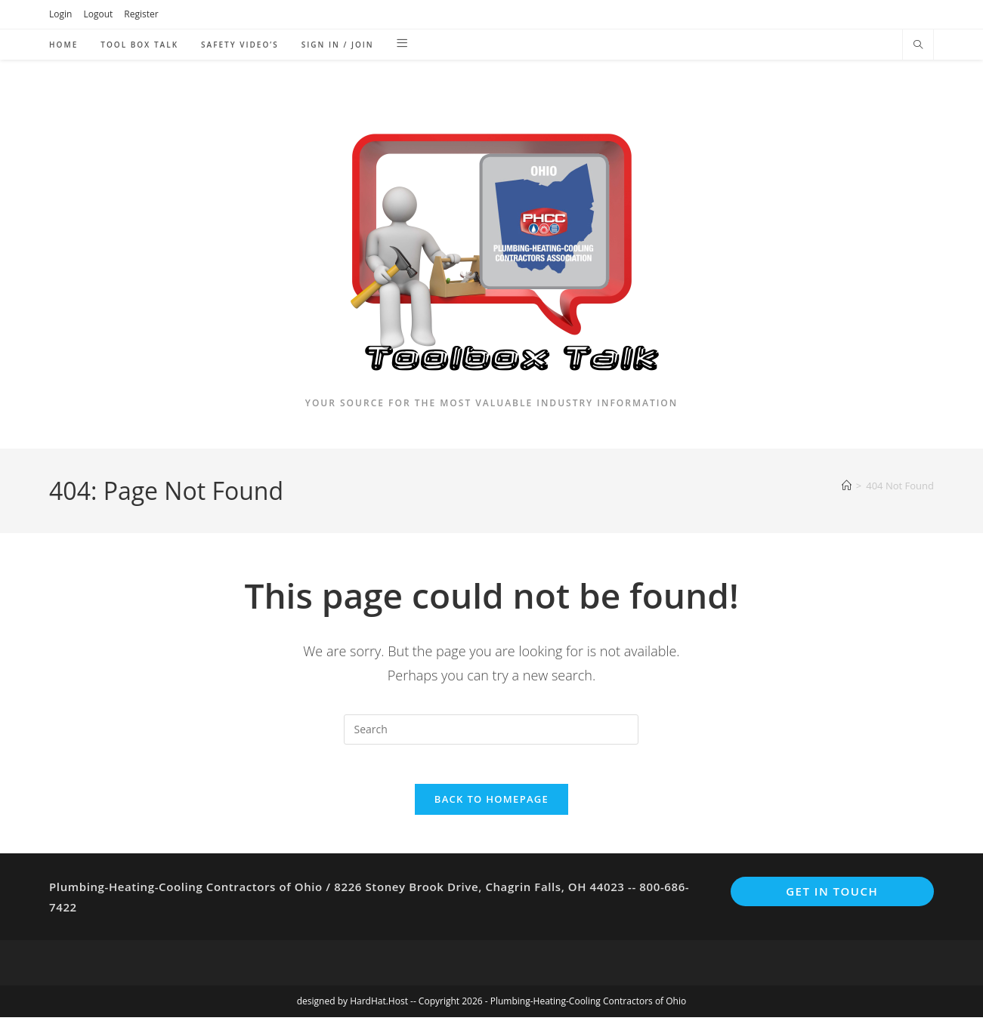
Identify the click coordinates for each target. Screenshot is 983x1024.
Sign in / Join (337, 44)
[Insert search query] (491, 729)
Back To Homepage (491, 806)
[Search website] (918, 45)
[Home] (847, 485)
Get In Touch (832, 897)
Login (60, 14)
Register (141, 14)
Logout (98, 14)
